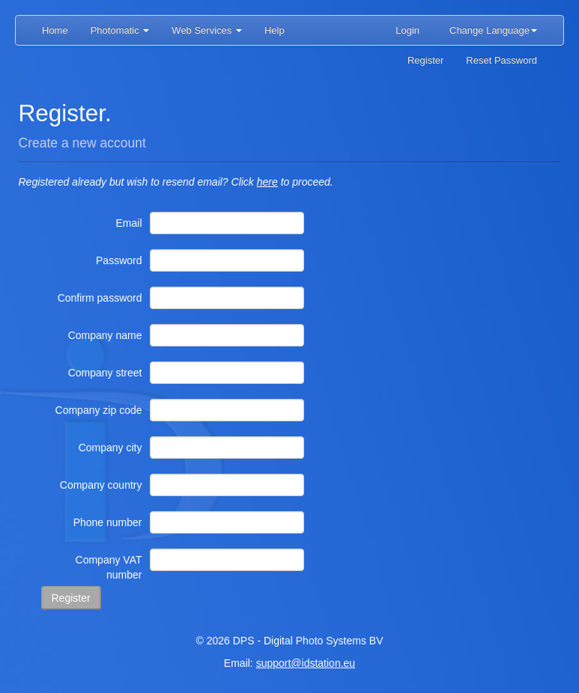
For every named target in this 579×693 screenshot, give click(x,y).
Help (274, 30)
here (267, 182)
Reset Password (501, 60)
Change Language (493, 30)
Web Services (207, 30)
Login (407, 30)
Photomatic (120, 30)
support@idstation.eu (306, 663)
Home (55, 30)
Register (425, 60)
